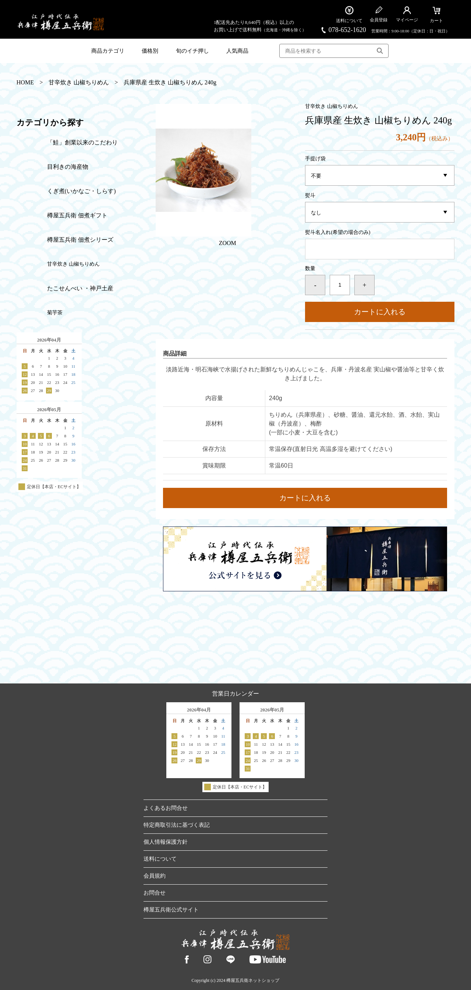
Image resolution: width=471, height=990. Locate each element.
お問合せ (155, 893)
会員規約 (155, 876)
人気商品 (237, 51)
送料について (160, 859)
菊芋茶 (55, 312)
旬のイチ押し (192, 51)
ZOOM (227, 243)
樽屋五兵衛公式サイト (171, 910)
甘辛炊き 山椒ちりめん (79, 82)
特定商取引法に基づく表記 (177, 825)
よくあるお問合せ (166, 808)
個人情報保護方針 (166, 842)
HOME (25, 82)
